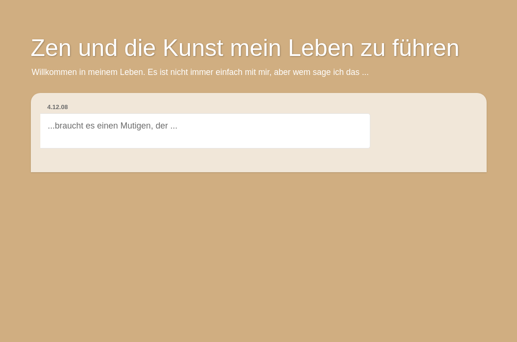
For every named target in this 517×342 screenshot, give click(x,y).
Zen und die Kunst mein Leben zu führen (245, 48)
